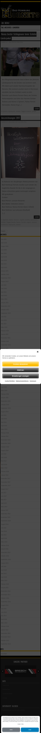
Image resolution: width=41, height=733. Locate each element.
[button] (38, 352)
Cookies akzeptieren (20, 364)
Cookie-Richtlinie (10, 381)
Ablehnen (20, 370)
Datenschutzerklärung (22, 381)
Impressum (33, 381)
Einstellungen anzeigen (20, 376)
